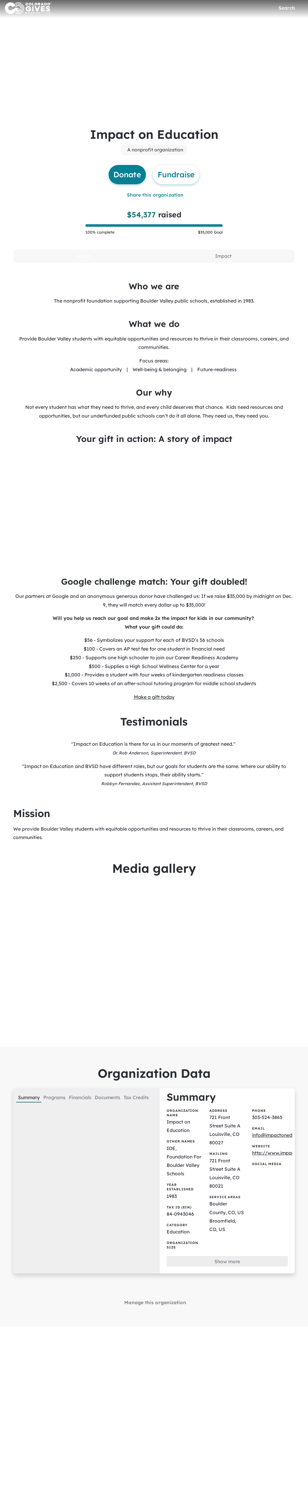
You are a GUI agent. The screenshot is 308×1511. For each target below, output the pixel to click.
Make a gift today (154, 702)
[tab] (83, 258)
